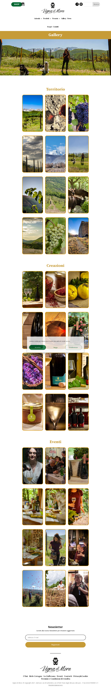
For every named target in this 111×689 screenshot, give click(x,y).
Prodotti (46, 19)
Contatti (55, 27)
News (69, 19)
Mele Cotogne (35, 676)
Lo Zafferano (50, 676)
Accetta (37, 347)
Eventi (60, 676)
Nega (55, 347)
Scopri (49, 27)
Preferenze (73, 347)
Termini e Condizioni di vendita (55, 679)
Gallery (63, 19)
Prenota (55, 19)
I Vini (25, 676)
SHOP (16, 4)
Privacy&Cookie (80, 676)
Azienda (37, 19)
